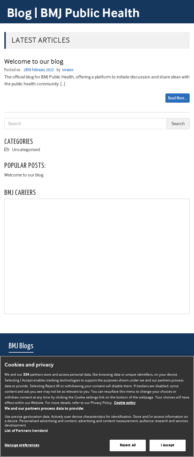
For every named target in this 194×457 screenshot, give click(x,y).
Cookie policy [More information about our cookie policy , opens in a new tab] (125, 403)
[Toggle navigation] (182, 8)
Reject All (128, 445)
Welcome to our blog (33, 61)
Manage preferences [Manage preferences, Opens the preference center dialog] (22, 445)
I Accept (167, 445)
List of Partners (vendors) (26, 431)
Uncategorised (26, 149)
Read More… (177, 98)
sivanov (68, 70)
